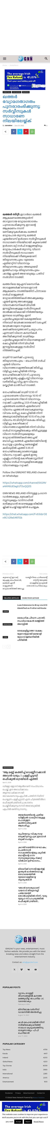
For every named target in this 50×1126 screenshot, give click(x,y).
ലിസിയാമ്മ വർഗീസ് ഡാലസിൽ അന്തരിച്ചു (29, 1011)
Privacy (18, 1093)
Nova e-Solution (39, 1097)
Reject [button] (28, 1121)
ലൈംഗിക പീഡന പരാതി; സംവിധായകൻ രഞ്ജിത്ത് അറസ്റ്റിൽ (31, 621)
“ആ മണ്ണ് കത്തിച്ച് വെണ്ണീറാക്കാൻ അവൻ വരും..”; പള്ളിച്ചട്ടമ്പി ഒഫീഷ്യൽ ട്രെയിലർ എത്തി (24, 775)
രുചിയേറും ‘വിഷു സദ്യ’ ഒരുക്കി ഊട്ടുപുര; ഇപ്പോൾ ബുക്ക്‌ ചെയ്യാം (32, 836)
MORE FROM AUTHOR (30, 598)
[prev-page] (4, 646)
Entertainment (8, 767)
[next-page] (8, 646)
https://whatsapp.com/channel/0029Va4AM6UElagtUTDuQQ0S (24, 484)
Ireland (5, 611)
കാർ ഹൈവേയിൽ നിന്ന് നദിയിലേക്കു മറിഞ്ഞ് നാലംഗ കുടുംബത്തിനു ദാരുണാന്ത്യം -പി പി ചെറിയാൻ (31, 1028)
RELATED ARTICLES (11, 598)
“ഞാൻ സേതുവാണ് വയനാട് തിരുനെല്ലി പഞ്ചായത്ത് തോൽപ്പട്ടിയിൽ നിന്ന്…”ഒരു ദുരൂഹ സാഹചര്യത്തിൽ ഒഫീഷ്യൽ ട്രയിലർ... (32, 894)
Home (5, 65)
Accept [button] (18, 1121)
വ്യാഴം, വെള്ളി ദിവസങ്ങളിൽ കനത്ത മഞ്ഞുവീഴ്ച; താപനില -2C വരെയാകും (31, 997)
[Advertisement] (25, 29)
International (17, 92)
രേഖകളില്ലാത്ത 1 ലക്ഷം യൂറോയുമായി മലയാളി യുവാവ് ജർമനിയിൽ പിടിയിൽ (29, 635)
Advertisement (28, 1093)
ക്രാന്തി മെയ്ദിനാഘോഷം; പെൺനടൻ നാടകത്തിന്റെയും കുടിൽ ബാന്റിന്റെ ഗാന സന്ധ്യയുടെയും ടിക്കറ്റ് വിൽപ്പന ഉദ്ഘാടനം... (32, 854)
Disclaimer (9, 1093)
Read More (39, 1121)
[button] (4, 58)
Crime (5, 637)
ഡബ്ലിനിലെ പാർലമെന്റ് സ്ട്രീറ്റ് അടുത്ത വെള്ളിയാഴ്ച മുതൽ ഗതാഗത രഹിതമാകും (36, 581)
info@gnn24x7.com (30, 962)
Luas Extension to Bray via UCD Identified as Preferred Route (32, 606)
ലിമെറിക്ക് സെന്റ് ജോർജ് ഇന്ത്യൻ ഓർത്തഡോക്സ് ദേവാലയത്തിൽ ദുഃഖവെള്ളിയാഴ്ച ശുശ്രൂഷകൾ (31, 874)
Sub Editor (8, 125)
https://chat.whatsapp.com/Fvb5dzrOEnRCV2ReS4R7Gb (25, 516)
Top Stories (26, 92)
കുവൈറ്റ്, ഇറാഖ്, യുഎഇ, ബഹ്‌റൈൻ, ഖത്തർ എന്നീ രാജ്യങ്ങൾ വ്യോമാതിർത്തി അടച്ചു (13, 583)
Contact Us (41, 1093)
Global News (14, 65)
